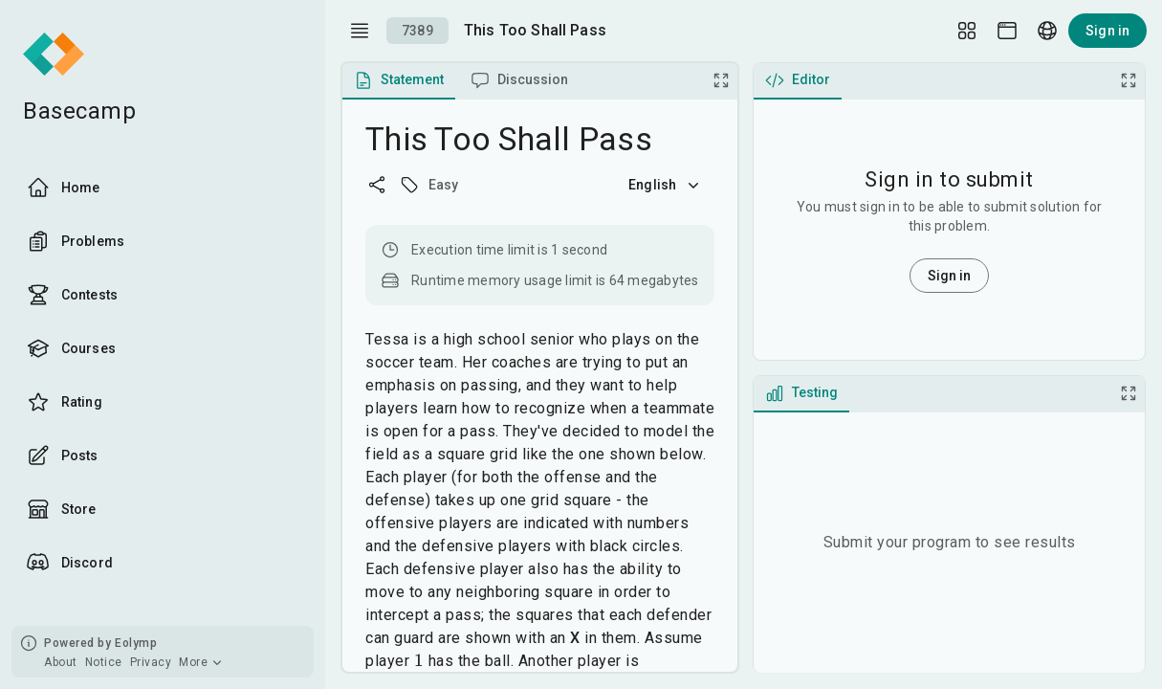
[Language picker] (1047, 30)
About (60, 662)
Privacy (151, 662)
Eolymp (136, 643)
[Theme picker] (1007, 30)
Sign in (1107, 30)
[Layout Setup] (967, 30)
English (665, 184)
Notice (103, 662)
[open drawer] (359, 30)
